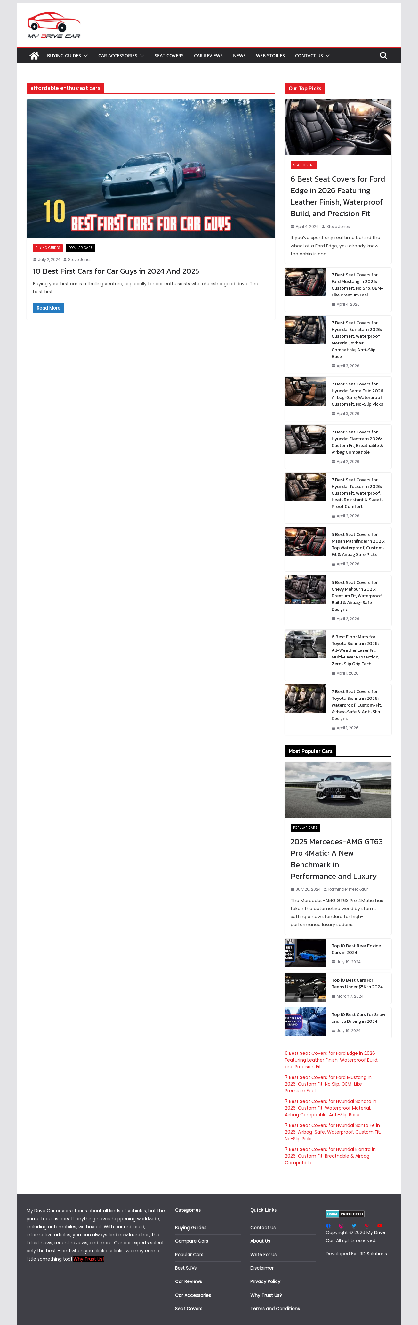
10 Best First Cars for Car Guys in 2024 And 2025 (116, 271)
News (239, 56)
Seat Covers (169, 56)
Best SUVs (186, 1268)
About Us (260, 1241)
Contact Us (309, 56)
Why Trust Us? (266, 1295)
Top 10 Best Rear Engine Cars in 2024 (356, 949)
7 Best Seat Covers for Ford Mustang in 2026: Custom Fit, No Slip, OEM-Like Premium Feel (357, 284)
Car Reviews (208, 56)
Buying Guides (64, 56)
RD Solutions (373, 1253)
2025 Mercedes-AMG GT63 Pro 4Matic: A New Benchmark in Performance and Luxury (337, 859)
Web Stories (270, 56)
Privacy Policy (265, 1281)
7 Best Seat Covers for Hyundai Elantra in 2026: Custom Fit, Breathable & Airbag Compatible (357, 442)
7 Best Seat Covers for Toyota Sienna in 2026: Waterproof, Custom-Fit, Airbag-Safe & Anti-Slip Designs (357, 705)
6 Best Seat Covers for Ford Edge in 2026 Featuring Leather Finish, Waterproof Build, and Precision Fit (338, 196)
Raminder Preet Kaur (348, 889)
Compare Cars (191, 1241)
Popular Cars (80, 248)
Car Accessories (117, 56)
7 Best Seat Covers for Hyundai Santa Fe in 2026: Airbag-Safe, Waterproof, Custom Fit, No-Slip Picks (358, 394)
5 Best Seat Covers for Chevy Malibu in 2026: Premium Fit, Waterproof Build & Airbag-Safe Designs (357, 596)
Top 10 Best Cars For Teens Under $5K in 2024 (357, 983)
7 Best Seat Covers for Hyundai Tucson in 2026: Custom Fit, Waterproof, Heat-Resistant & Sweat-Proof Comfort (357, 493)
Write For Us (263, 1254)
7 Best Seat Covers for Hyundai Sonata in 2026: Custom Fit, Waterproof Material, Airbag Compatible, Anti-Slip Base (357, 339)
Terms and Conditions (275, 1308)
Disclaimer (262, 1268)
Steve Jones (80, 259)
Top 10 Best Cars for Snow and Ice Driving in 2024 (358, 1018)
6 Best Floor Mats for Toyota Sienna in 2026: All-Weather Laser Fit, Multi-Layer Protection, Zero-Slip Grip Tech (355, 650)
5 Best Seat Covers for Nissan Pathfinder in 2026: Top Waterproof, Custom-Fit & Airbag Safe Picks (358, 544)
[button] (84, 55)
